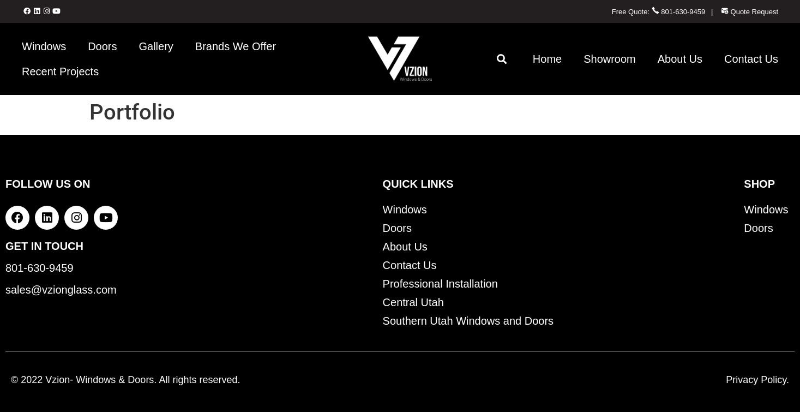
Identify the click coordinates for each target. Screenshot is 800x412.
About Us (680, 59)
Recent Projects (60, 71)
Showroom (610, 59)
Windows (44, 46)
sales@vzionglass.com (61, 290)
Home (547, 59)
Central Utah (413, 302)
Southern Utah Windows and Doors (468, 321)
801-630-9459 (679, 12)
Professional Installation (440, 284)
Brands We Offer (235, 46)
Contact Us (751, 59)
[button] (502, 59)
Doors (102, 46)
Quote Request (749, 12)
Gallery (156, 46)
